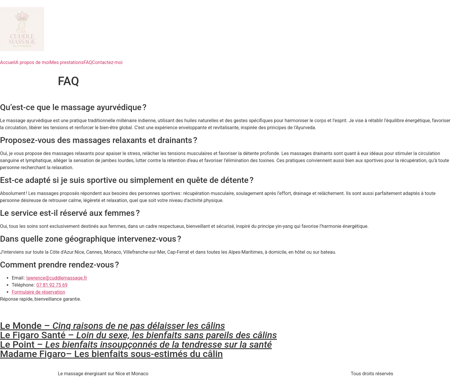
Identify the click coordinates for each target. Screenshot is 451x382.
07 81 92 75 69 (52, 285)
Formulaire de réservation (38, 292)
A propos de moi (32, 62)
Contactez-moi (107, 62)
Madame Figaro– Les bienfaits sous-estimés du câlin (111, 353)
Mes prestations (67, 62)
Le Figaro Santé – (138, 335)
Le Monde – (112, 325)
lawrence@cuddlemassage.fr (56, 278)
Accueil (7, 62)
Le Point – (136, 344)
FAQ (88, 62)
